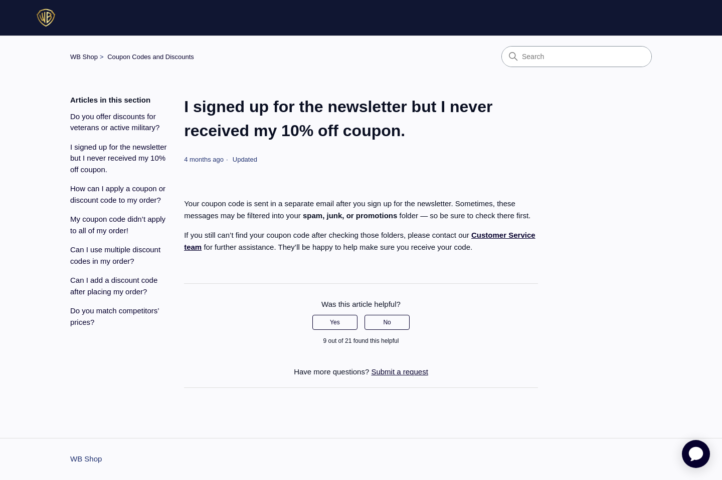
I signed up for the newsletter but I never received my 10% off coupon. (118, 158)
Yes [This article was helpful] (335, 322)
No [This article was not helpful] (387, 322)
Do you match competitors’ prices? (114, 316)
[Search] (576, 57)
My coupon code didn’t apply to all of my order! (117, 225)
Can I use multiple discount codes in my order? (115, 255)
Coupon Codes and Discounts (150, 57)
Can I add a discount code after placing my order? (113, 286)
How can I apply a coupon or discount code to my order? (117, 194)
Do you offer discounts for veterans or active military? (114, 122)
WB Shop (84, 57)
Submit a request (399, 371)
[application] (696, 454)
